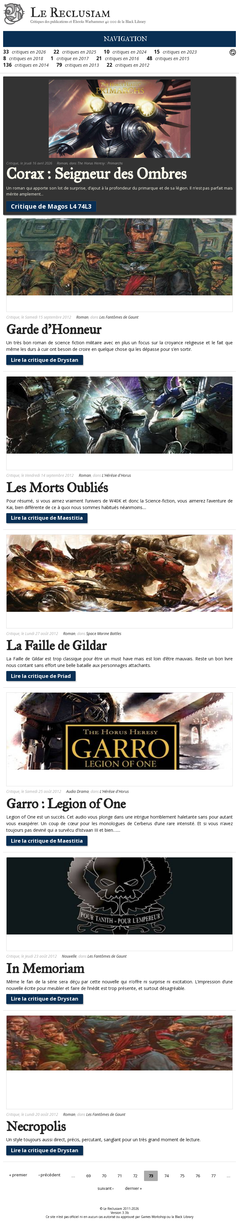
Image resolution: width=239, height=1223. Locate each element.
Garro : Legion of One (66, 803)
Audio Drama (77, 791)
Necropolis (36, 1126)
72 (142, 1175)
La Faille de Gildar (56, 645)
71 (126, 1175)
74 (175, 1175)
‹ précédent (54, 1175)
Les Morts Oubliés (57, 487)
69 (94, 1175)
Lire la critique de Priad (41, 675)
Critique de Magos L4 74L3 (51, 206)
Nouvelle (69, 956)
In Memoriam (45, 968)
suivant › (112, 1186)
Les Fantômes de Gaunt (118, 317)
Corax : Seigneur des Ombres (96, 173)
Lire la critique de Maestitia (47, 517)
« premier (22, 1175)
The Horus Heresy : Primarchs (100, 163)
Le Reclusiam (14, 15)
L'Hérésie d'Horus (116, 475)
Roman (62, 163)
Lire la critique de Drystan (44, 359)
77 (224, 1175)
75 (191, 1175)
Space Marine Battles (103, 633)
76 (207, 1175)
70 (110, 1175)
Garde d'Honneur (53, 329)
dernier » (141, 1186)
